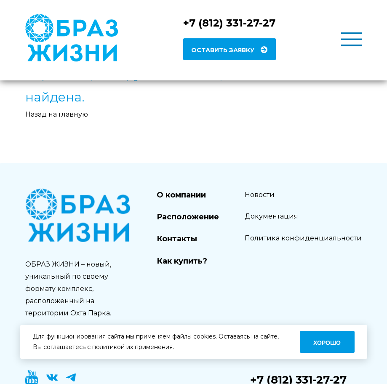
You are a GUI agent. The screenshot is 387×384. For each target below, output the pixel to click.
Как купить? (182, 261)
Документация (271, 216)
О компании (181, 195)
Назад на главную (56, 114)
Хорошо (327, 342)
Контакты (177, 238)
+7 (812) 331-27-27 (229, 23)
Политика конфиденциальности (303, 238)
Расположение (188, 216)
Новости (260, 195)
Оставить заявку (222, 50)
